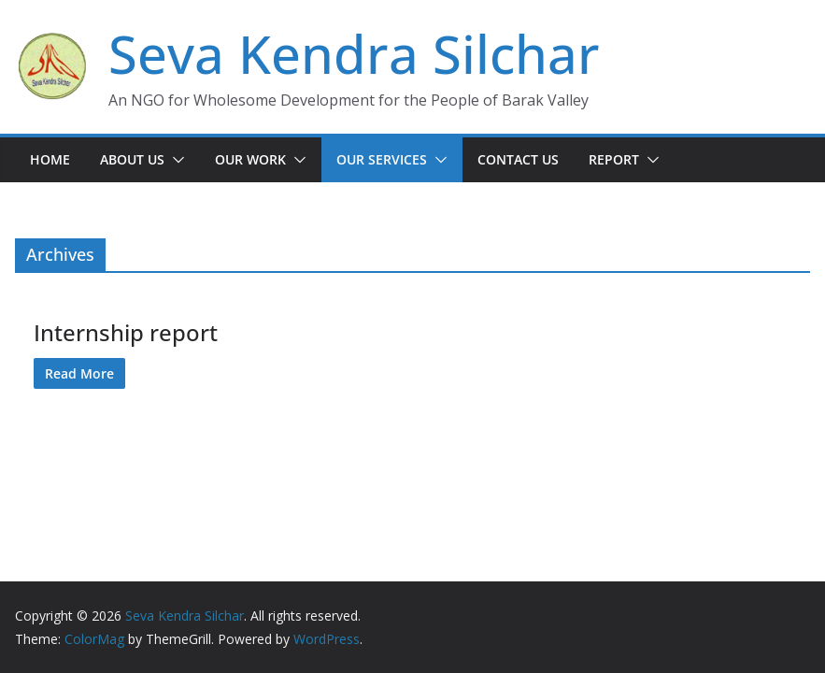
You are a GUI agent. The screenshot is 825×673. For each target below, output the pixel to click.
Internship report (126, 332)
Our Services (381, 159)
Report (614, 159)
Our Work (250, 159)
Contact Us (518, 159)
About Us (132, 159)
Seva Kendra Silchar (354, 53)
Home (50, 159)
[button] (174, 160)
